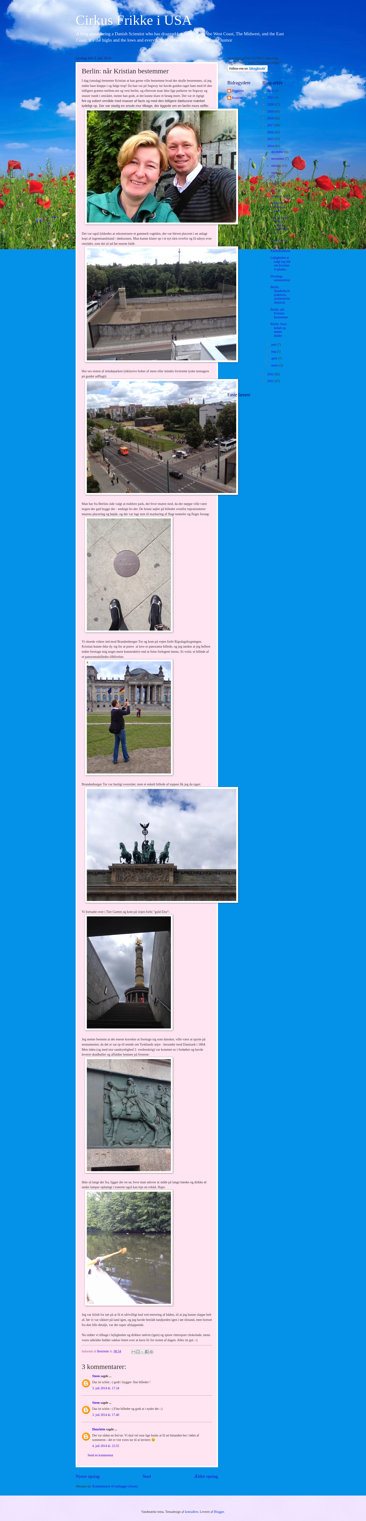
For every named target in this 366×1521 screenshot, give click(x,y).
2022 (270, 90)
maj (274, 351)
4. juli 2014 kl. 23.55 (105, 1446)
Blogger (219, 1512)
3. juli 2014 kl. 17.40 (105, 1415)
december (278, 152)
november (278, 158)
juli (273, 190)
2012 (270, 374)
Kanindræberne (280, 251)
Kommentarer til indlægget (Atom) (115, 1486)
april (274, 358)
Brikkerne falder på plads (277, 207)
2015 (270, 139)
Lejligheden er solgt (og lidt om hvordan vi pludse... (280, 263)
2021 (270, 97)
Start (147, 1476)
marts (275, 365)
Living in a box (280, 196)
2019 (270, 111)
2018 (270, 118)
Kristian (237, 97)
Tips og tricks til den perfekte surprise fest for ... (279, 225)
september (278, 172)
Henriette (98, 1429)
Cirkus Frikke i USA (134, 20)
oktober (276, 165)
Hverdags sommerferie (280, 278)
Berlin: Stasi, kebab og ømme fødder (278, 329)
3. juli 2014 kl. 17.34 (105, 1388)
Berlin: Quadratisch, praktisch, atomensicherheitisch (280, 294)
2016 (270, 132)
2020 (270, 104)
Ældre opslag (206, 1476)
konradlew (191, 1512)
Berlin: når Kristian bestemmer (279, 313)
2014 (270, 146)
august (275, 183)
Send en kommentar (100, 1455)
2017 (270, 125)
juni (274, 344)
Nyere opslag (87, 1476)
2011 (270, 381)
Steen (96, 1376)
